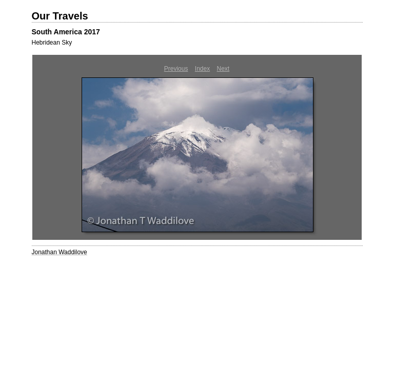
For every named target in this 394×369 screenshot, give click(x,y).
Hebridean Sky (52, 42)
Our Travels (60, 16)
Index (202, 68)
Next (223, 68)
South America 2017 (66, 32)
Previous (176, 68)
